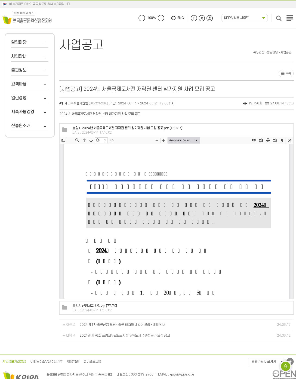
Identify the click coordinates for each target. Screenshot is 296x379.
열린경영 (19, 98)
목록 (286, 73)
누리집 (258, 52)
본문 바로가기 (22, 13)
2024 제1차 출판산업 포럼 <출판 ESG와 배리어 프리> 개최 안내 (122, 325)
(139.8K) (127, 128)
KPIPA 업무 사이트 (236, 18)
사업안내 (19, 56)
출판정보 (19, 70)
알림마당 (19, 42)
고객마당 (19, 84)
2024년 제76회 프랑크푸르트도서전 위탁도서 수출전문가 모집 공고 (125, 336)
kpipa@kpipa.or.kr (182, 375)
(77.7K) (94, 306)
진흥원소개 (20, 125)
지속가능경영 (22, 112)
